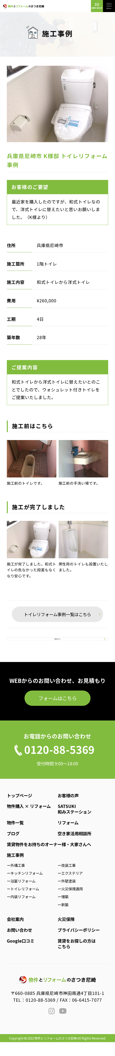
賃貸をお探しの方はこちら (77, 957)
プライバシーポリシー (79, 944)
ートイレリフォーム (23, 902)
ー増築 (63, 910)
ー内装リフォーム (21, 910)
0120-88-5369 (41, 1014)
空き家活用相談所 (74, 847)
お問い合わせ (19, 944)
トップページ (19, 809)
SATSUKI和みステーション (74, 823)
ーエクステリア (70, 887)
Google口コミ (20, 954)
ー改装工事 (67, 879)
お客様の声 (68, 809)
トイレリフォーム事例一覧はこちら (57, 614)
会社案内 (15, 933)
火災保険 (66, 933)
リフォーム (68, 836)
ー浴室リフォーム (21, 895)
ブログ (13, 847)
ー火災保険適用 (70, 902)
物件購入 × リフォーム (29, 820)
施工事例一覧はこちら (57, 646)
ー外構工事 (16, 879)
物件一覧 (15, 836)
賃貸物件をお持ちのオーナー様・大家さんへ (49, 858)
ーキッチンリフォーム (25, 887)
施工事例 (15, 869)
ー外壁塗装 (67, 895)
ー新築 (63, 918)
